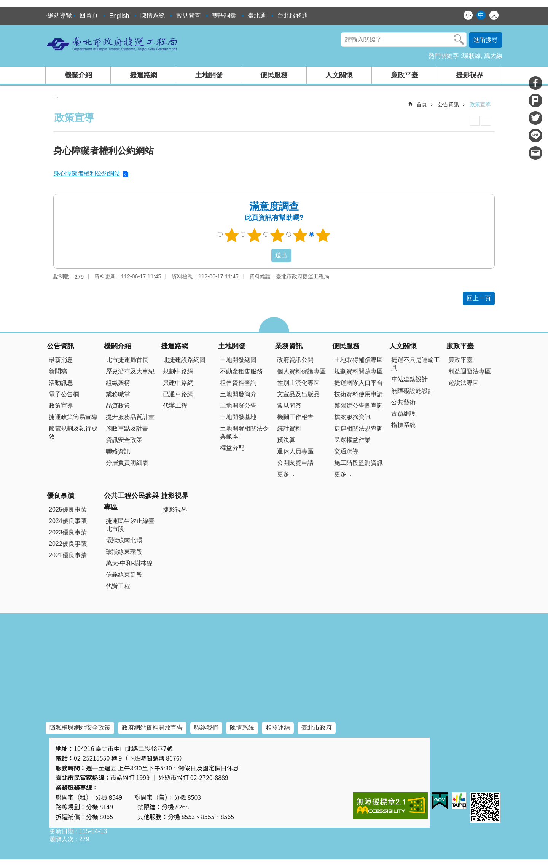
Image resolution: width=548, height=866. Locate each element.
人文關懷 (339, 75)
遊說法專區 (463, 383)
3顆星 (277, 235)
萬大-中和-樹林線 (129, 563)
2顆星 (254, 235)
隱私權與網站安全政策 (79, 727)
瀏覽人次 (61, 839)
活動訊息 (61, 383)
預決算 (286, 440)
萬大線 (493, 56)
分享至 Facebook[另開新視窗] (535, 83)
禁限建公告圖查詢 (358, 405)
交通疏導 (346, 451)
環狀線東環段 (124, 552)
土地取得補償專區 (358, 360)
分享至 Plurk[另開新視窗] (535, 100)
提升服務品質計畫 (130, 417)
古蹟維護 (403, 413)
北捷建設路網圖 (184, 360)
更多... (285, 474)
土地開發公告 (238, 405)
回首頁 (89, 15)
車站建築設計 (409, 379)
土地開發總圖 (238, 360)
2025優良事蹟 (68, 509)
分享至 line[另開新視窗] (535, 135)
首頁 (421, 104)
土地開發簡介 (238, 394)
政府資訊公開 (295, 360)
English (119, 16)
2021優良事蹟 (68, 555)
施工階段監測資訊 (358, 462)
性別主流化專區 (298, 383)
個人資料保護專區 (301, 371)
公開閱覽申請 (295, 462)
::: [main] (55, 98)
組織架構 (118, 383)
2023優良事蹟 (68, 532)
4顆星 (300, 235)
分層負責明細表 (127, 462)
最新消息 (61, 360)
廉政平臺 (404, 75)
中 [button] (481, 15)
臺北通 (257, 15)
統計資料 (289, 428)
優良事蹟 (60, 495)
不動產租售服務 (241, 371)
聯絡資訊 (118, 451)
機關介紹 (78, 75)
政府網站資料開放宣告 (152, 727)
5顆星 (323, 235)
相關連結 (278, 727)
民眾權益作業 (352, 440)
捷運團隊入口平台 (358, 383)
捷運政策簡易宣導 (73, 417)
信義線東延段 (124, 574)
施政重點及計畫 (127, 428)
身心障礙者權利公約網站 (86, 173)
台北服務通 (292, 15)
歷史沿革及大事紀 (130, 371)
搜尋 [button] (459, 39)
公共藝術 (403, 402)
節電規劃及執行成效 (73, 432)
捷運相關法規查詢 (358, 428)
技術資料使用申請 (358, 394)
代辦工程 (175, 405)
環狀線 (471, 56)
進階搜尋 (485, 40)
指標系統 (403, 425)
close (274, 324)
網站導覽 (60, 15)
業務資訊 (289, 346)
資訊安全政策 (124, 440)
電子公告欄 (64, 394)
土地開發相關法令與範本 (244, 432)
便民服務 (274, 75)
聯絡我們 (206, 727)
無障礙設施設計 (412, 391)
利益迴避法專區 (469, 371)
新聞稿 (58, 371)
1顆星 (232, 235)
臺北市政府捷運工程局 (112, 44)
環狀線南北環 (124, 540)
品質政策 (118, 405)
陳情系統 (152, 15)
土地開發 (209, 75)
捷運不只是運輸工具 (415, 364)
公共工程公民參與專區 (131, 501)
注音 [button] (486, 121)
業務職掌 (118, 394)
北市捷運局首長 (127, 360)
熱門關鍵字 (444, 56)
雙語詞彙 (224, 15)
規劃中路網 (178, 371)
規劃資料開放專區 (358, 371)
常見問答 (188, 15)
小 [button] (468, 15)
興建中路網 (178, 383)
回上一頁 (479, 298)
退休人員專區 (295, 451)
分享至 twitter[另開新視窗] (535, 118)
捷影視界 (469, 75)
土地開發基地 (238, 417)
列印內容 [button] (475, 121)
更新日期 (61, 831)
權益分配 (232, 448)
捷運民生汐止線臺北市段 (130, 525)
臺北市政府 (316, 727)
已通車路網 (178, 394)
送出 (264, 255)
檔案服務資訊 (352, 417)
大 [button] (494, 15)
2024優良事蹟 (68, 521)
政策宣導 (480, 104)
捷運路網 (143, 75)
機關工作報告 (295, 417)
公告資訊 (448, 104)
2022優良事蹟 (68, 544)
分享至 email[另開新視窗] (535, 153)
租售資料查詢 (238, 383)
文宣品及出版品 (298, 394)
